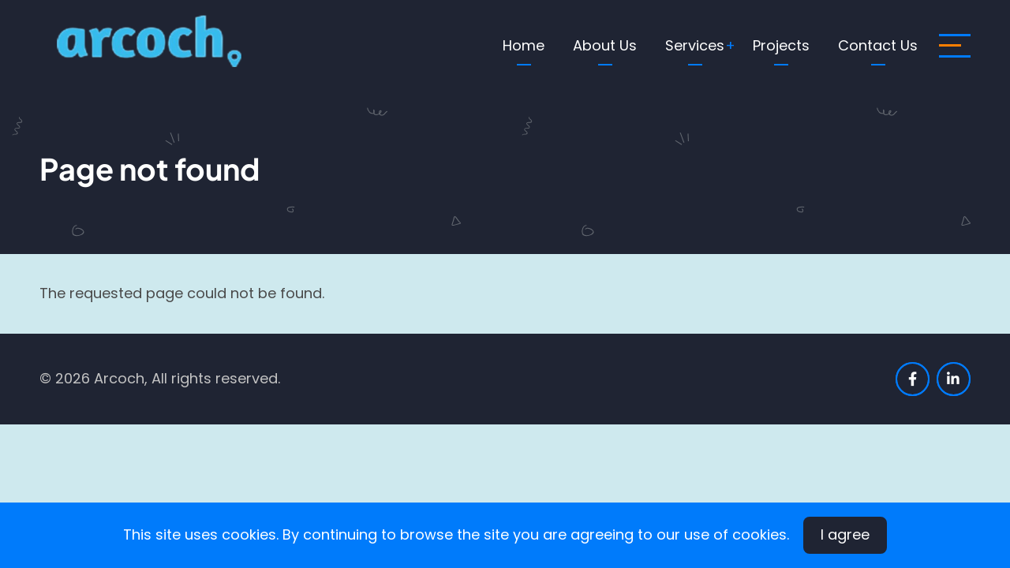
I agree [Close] (845, 534)
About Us (605, 45)
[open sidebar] (955, 46)
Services (694, 45)
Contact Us (878, 45)
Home (523, 45)
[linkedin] (954, 379)
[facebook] (913, 379)
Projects (781, 45)
